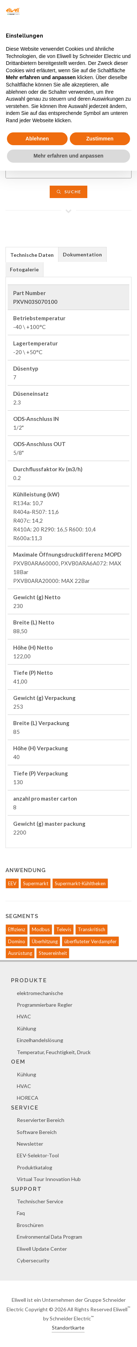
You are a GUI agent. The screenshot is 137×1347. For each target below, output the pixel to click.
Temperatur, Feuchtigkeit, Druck (54, 1052)
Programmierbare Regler (44, 1005)
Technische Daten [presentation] (32, 255)
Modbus (41, 929)
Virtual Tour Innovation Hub (49, 1179)
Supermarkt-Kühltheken (80, 883)
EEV (12, 883)
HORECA (27, 1098)
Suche (68, 191)
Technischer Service (40, 1201)
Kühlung (26, 1028)
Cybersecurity (33, 1260)
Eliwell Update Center (42, 1249)
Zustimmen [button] (100, 139)
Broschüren (30, 1225)
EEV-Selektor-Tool (38, 1155)
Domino (16, 941)
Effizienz (16, 929)
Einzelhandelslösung (40, 1040)
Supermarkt (35, 883)
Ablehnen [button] (37, 139)
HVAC (24, 1016)
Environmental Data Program (49, 1237)
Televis (63, 929)
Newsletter (30, 1144)
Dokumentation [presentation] (82, 254)
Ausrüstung (20, 953)
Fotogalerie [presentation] (24, 269)
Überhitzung (45, 941)
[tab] (31, 254)
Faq (21, 1213)
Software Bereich (37, 1132)
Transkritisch (91, 929)
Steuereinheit (53, 953)
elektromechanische (40, 993)
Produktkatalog (34, 1167)
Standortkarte (68, 1327)
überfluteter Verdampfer (90, 941)
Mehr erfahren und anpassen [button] (68, 156)
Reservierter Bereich (40, 1120)
